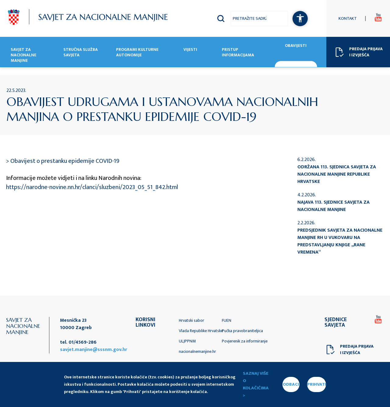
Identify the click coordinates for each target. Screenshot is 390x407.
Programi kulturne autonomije (137, 52)
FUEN (226, 320)
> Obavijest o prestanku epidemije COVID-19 (62, 161)
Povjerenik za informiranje (245, 341)
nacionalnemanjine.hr (197, 351)
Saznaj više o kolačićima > (256, 384)
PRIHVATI (316, 384)
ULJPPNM (187, 341)
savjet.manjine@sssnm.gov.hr (93, 350)
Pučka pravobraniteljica (242, 330)
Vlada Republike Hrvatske (201, 330)
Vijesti (190, 50)
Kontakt (348, 18)
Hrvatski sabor (191, 320)
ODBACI (291, 384)
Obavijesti (296, 46)
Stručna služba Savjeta (80, 52)
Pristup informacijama (238, 52)
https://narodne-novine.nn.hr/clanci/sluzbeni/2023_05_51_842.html (92, 187)
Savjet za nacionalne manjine (23, 55)
